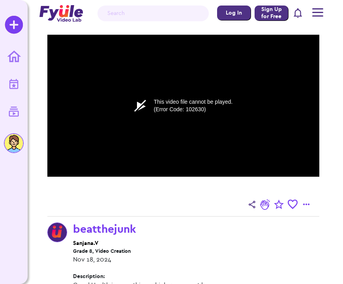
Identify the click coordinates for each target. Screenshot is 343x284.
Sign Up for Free (271, 13)
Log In (234, 12)
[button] (298, 14)
